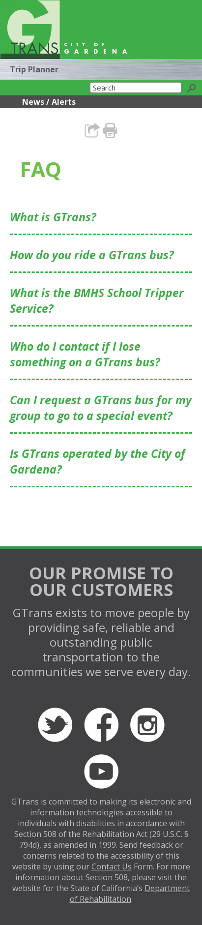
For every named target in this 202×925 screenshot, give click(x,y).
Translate (152, 45)
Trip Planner (34, 69)
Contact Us (111, 866)
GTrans (30, 29)
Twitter (55, 725)
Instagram (147, 725)
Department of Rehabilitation (130, 893)
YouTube (101, 771)
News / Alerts (49, 101)
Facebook (101, 725)
